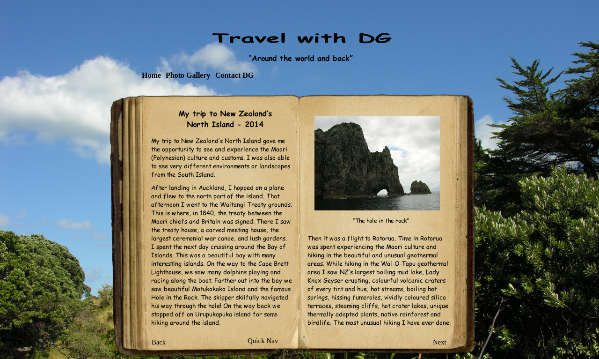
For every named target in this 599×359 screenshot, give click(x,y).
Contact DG (234, 75)
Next (439, 342)
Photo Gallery (188, 75)
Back (159, 342)
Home (151, 75)
